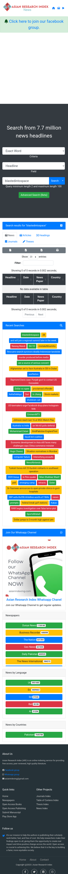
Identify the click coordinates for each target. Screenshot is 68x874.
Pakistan (34, 730)
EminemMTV (33, 410)
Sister (52, 479)
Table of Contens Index (47, 796)
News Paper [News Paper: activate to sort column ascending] (39, 279)
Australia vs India (20, 422)
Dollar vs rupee (22, 385)
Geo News (34, 643)
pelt (14, 479)
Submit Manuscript (11, 808)
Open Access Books (12, 800)
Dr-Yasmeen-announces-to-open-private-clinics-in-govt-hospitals (33, 486)
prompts (14, 499)
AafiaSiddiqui (15, 390)
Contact (44, 856)
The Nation (34, 636)
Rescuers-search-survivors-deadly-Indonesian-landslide (33, 348)
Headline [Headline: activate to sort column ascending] (9, 277)
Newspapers (8, 796)
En (34, 686)
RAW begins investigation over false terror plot (33, 504)
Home (5, 792)
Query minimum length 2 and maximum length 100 (33, 186)
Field (33, 171)
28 (43, 331)
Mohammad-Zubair (19, 427)
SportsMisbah (33, 510)
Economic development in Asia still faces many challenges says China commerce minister (33, 440)
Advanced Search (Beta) (34, 194)
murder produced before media (34, 353)
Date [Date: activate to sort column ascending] (23, 277)
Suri (27, 390)
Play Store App (9, 812)
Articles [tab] (25, 235)
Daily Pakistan (34, 650)
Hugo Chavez (16, 447)
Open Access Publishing (14, 804)
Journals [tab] (11, 241)
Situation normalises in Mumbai (41, 447)
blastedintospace (36, 225)
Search (55, 180)
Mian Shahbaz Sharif (49, 473)
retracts (42, 479)
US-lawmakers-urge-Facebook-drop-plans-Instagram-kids (33, 403)
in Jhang (37, 390)
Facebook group (12, 766)
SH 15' (32, 342)
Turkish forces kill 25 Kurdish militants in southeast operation (33, 466)
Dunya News (34, 621)
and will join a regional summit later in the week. (33, 337)
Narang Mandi (18, 342)
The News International (34, 657)
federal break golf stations (34, 499)
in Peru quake (29, 473)
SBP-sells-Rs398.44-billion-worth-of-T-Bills (29, 493)
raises (56, 493)
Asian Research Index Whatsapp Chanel (33, 596)
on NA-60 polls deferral (44, 422)
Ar (34, 707)
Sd (34, 693)
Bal (34, 700)
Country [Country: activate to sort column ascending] (56, 277)
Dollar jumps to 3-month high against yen (33, 516)
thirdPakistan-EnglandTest (44, 427)
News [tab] (9, 235)
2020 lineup (13, 473)
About (33, 856)
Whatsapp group (12, 771)
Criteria (34, 156)
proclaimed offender (42, 385)
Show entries (34, 256)
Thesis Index (42, 800)
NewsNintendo (33, 459)
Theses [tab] (28, 241)
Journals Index (43, 792)
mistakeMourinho (47, 342)
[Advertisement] (34, 68)
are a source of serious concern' (33, 359)
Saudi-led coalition (33, 433)
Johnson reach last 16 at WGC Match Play (33, 416)
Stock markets (51, 390)
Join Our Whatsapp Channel (21, 528)
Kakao (54, 499)
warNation (34, 370)
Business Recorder (34, 628)
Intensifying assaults (43, 453)
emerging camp (27, 479)
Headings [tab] (43, 235)
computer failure (22, 453)
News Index (42, 804)
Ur (34, 678)
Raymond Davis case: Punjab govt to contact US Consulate (33, 378)
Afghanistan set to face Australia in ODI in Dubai (33, 365)
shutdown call (33, 396)
